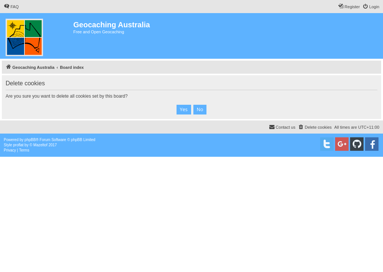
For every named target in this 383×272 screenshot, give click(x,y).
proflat (18, 145)
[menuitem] (11, 6)
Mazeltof (40, 145)
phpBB (30, 140)
